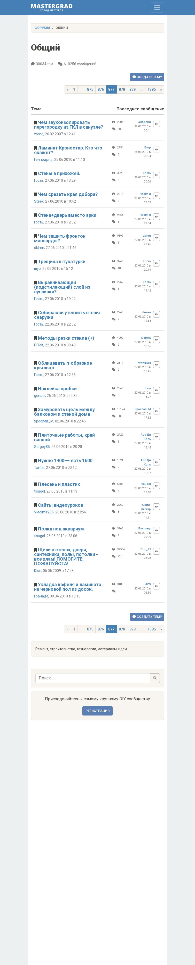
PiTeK (38, 345)
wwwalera (144, 362)
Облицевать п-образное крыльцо (63, 365)
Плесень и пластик (59, 484)
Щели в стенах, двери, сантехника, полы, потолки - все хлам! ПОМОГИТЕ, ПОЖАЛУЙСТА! (66, 556)
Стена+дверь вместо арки (67, 215)
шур (37, 269)
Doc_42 (146, 549)
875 (90, 89)
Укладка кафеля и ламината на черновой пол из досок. (67, 587)
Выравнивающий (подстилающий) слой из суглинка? (62, 287)
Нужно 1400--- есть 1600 (65, 460)
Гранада (41, 596)
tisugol (39, 491)
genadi (39, 396)
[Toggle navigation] (157, 7)
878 (122, 89)
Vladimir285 (44, 512)
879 (132, 89)
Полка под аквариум (61, 528)
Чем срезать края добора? (68, 194)
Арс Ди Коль (146, 437)
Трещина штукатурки (61, 261)
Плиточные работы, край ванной (64, 437)
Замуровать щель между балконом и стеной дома (64, 412)
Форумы (42, 28)
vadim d (146, 194)
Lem (148, 388)
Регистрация (97, 711)
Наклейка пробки (57, 388)
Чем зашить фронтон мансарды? (59, 238)
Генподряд (43, 159)
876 (101, 89)
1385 (151, 89)
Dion (37, 571)
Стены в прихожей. (59, 173)
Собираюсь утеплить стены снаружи (67, 315)
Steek (39, 201)
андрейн (144, 122)
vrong (38, 134)
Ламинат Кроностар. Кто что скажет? (68, 150)
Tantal (39, 467)
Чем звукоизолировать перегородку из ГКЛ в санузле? (68, 125)
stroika (146, 312)
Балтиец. (144, 528)
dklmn (39, 248)
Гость (38, 180)
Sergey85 (42, 447)
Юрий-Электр (146, 507)
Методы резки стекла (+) (66, 338)
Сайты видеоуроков (60, 505)
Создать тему (147, 77)
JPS (148, 584)
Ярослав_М (43, 421)
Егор (147, 147)
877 (111, 89)
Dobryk (146, 337)
